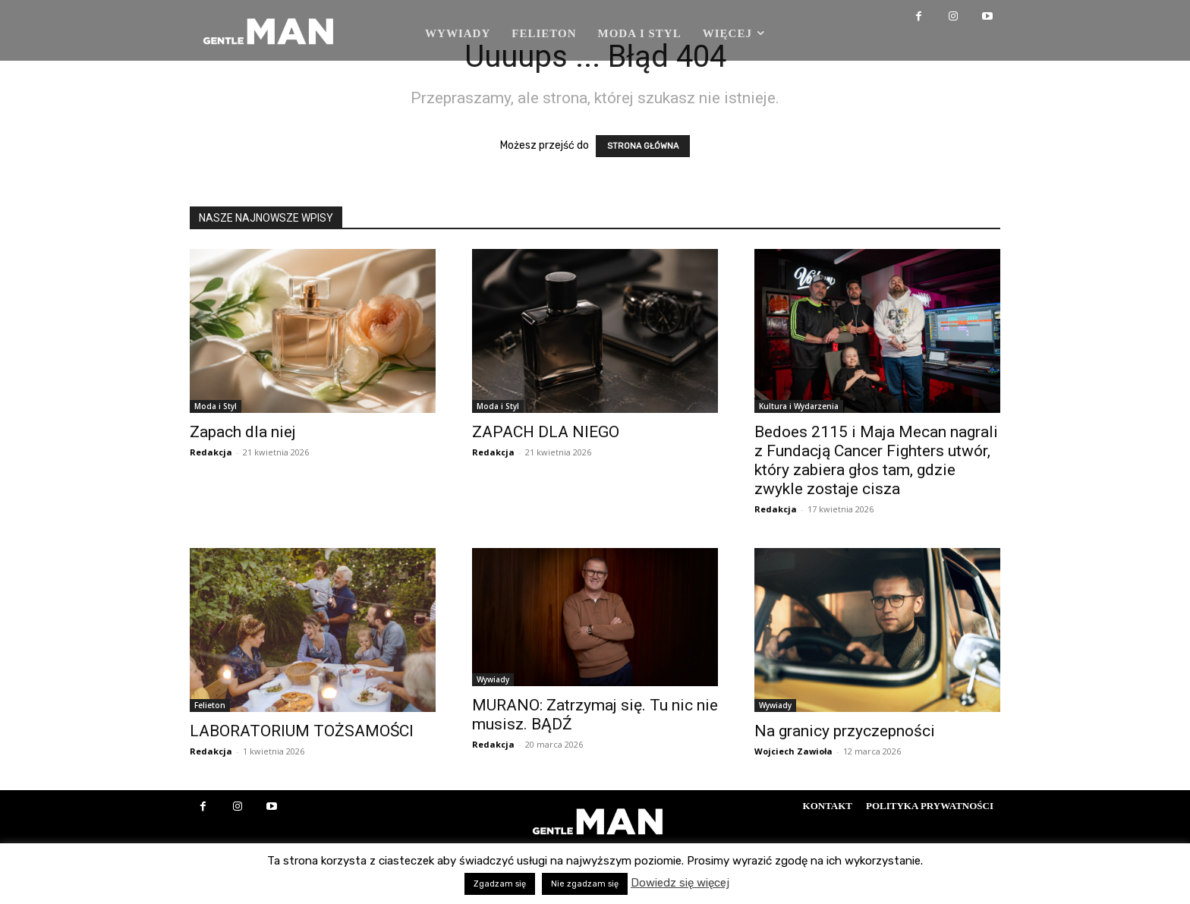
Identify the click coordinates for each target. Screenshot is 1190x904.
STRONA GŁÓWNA (642, 146)
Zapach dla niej (243, 432)
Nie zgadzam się (585, 884)
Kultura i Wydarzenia (799, 406)
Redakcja (211, 452)
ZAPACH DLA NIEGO (545, 432)
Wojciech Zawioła (793, 751)
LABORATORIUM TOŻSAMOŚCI (302, 731)
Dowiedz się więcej (680, 883)
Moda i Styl (215, 406)
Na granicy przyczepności (844, 731)
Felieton (209, 705)
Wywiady (493, 679)
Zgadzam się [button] (500, 884)
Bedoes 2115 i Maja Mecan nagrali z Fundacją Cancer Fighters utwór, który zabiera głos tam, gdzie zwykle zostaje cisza (876, 460)
